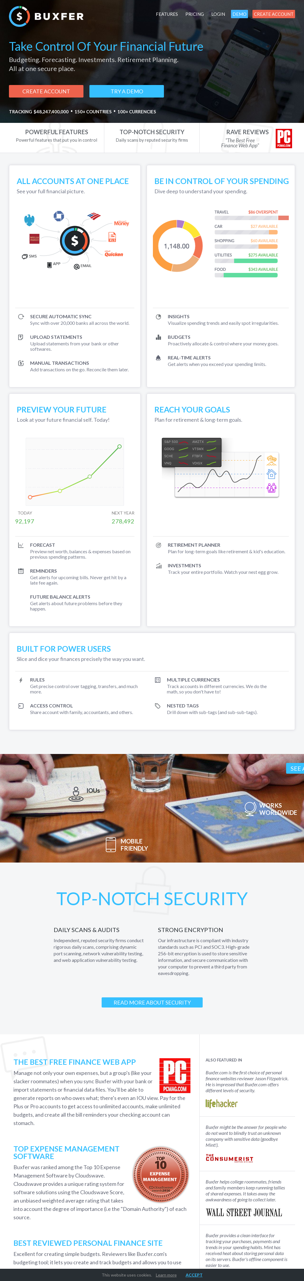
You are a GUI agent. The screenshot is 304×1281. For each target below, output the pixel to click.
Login (218, 14)
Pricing (194, 14)
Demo (239, 14)
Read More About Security (152, 1002)
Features (167, 14)
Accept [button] (194, 1274)
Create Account (274, 14)
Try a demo (127, 91)
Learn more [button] (166, 1274)
